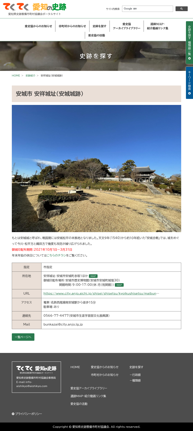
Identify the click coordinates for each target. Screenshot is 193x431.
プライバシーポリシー (28, 413)
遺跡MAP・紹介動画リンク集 (157, 26)
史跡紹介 (30, 75)
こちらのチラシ (56, 255)
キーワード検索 (189, 81)
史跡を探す (100, 26)
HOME (16, 75)
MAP (93, 276)
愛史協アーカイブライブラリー (126, 26)
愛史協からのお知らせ (38, 26)
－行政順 (135, 374)
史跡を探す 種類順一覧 (189, 40)
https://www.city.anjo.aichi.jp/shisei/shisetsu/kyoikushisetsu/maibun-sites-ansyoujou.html (118, 293)
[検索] (147, 9)
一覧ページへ (23, 337)
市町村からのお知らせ (72, 26)
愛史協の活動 (96, 35)
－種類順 (135, 380)
